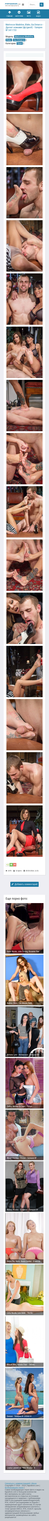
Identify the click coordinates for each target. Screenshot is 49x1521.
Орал (19, 43)
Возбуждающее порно (14, 1488)
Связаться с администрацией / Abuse (21, 1483)
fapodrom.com (13, 4)
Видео (38, 14)
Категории (19, 14)
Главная (9, 14)
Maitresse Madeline (24, 36)
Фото (28, 14)
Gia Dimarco (19, 40)
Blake (8, 40)
